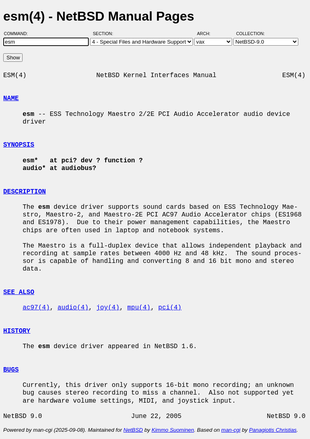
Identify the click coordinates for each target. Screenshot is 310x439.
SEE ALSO (18, 292)
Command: (18, 33)
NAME (11, 98)
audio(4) (72, 307)
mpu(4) (139, 307)
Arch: (207, 33)
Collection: (250, 33)
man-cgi (230, 430)
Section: (105, 33)
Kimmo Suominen (172, 430)
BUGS (11, 369)
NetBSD (133, 430)
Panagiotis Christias (273, 430)
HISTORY (16, 331)
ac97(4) (36, 307)
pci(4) (170, 307)
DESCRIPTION (24, 191)
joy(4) (107, 307)
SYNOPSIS (18, 145)
